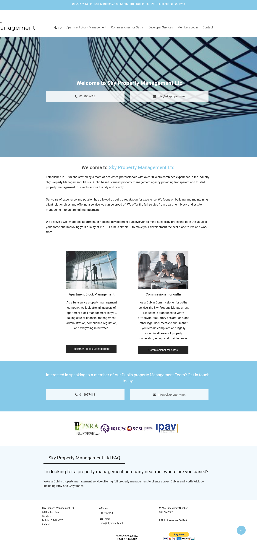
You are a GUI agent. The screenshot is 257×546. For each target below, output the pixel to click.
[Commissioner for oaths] (163, 350)
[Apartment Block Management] (91, 349)
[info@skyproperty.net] (169, 96)
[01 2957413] (85, 96)
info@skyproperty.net (104, 4)
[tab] (84, 458)
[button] (179, 536)
